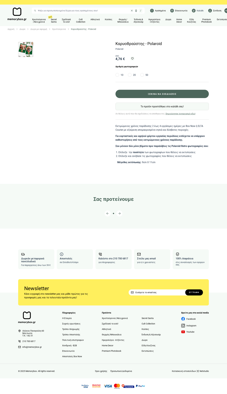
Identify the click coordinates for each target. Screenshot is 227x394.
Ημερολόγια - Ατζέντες (113, 340)
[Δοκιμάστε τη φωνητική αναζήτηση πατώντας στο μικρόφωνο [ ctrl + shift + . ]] (136, 10)
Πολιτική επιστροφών (73, 340)
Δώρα (22, 29)
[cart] (198, 10)
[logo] (17, 14)
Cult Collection (148, 323)
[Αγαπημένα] (158, 10)
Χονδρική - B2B (69, 345)
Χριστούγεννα (59, 29)
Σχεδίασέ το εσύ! (110, 323)
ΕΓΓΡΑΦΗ (194, 292)
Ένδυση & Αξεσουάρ (151, 334)
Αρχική (11, 29)
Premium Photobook (111, 351)
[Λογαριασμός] (214, 10)
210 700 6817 (26, 341)
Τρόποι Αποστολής (71, 334)
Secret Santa (148, 318)
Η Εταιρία (67, 318)
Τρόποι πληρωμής (71, 329)
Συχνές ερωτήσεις (71, 323)
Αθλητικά (106, 329)
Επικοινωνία (68, 351)
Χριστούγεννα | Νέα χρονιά (115, 318)
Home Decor (107, 345)
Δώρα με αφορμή (38, 29)
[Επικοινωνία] (178, 10)
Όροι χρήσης (101, 371)
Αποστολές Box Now (72, 356)
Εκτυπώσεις (148, 351)
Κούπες (145, 329)
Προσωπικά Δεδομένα (121, 371)
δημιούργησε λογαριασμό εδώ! (181, 113)
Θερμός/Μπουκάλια (111, 334)
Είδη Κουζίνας (149, 345)
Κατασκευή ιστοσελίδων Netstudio (190, 371)
